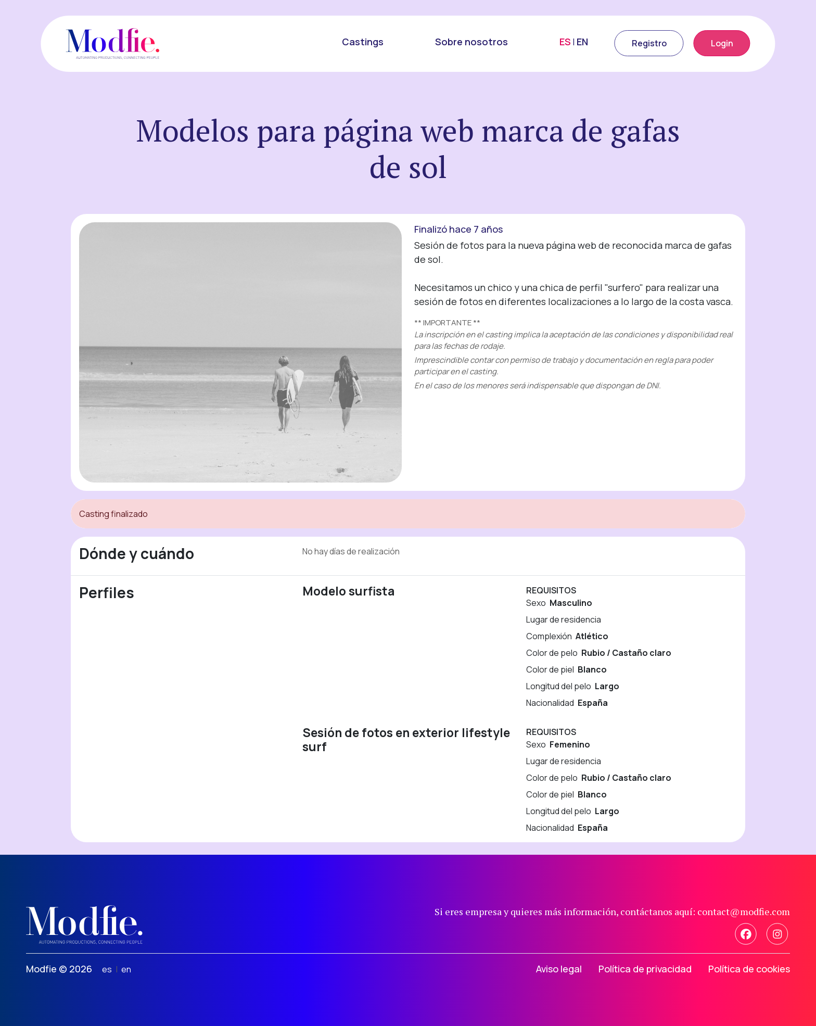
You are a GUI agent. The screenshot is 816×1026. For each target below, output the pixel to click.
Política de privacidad (645, 968)
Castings (363, 41)
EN (582, 41)
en (126, 969)
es (107, 969)
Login (722, 43)
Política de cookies (749, 968)
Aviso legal (559, 968)
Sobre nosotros (471, 41)
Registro (649, 43)
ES (565, 41)
